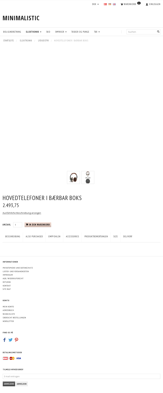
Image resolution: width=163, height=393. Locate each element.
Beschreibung (12, 236)
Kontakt (7, 285)
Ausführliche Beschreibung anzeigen (22, 212)
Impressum (8, 275)
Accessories (72, 236)
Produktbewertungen (96, 236)
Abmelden (22, 384)
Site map (7, 289)
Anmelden (9, 384)
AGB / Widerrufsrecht (13, 278)
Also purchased (34, 236)
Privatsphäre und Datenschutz (18, 267)
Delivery (127, 236)
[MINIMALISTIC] (21, 18)
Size (115, 236)
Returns (7, 282)
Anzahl (7, 224)
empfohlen (54, 236)
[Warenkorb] (131, 4)
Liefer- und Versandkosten (16, 271)
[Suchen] (158, 31)
